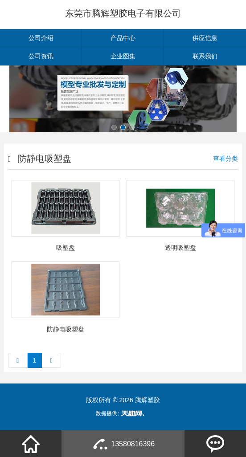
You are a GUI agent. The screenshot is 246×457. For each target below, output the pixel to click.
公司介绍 (41, 37)
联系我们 (205, 56)
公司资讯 (41, 56)
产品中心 (123, 37)
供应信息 (205, 37)
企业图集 (123, 56)
